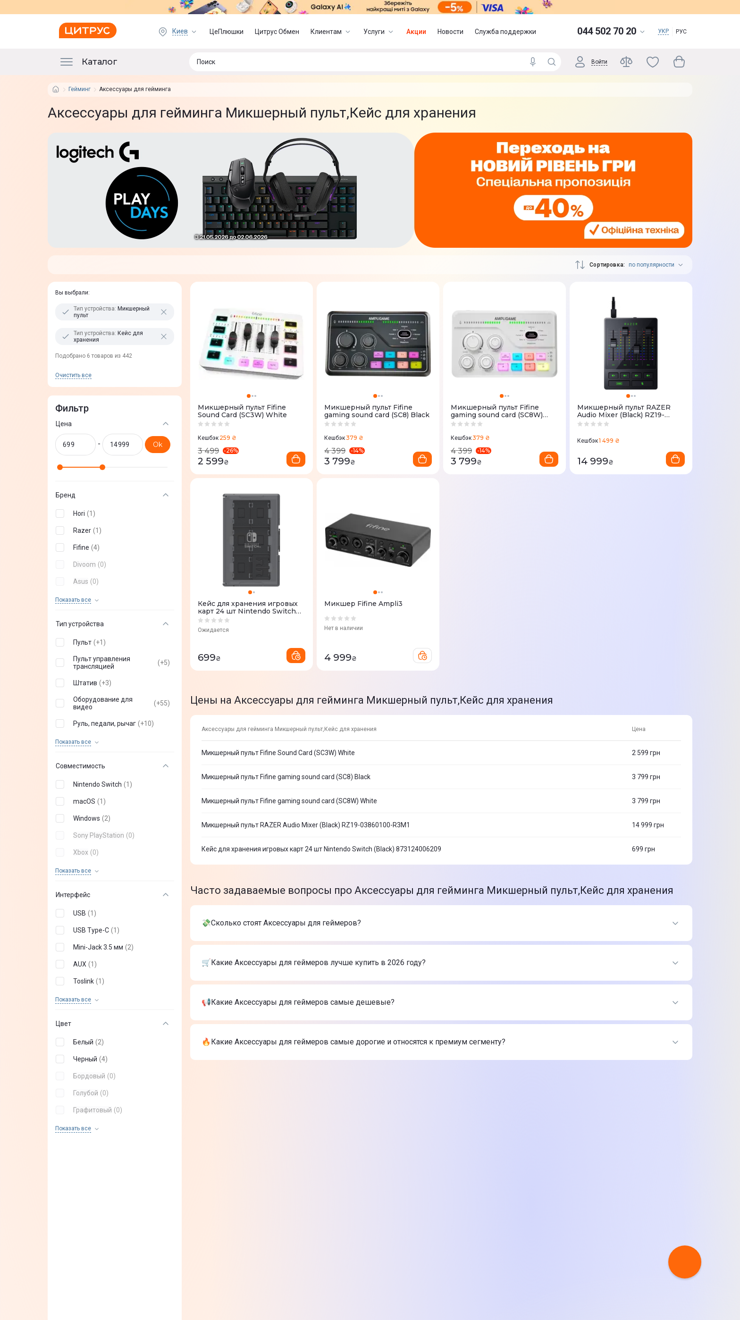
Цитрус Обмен (277, 31)
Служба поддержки (505, 31)
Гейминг (79, 89)
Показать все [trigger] (73, 600)
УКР (663, 31)
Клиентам (331, 31)
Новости (450, 31)
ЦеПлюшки (227, 31)
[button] (112, 513)
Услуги (379, 31)
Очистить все (73, 375)
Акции (416, 31)
